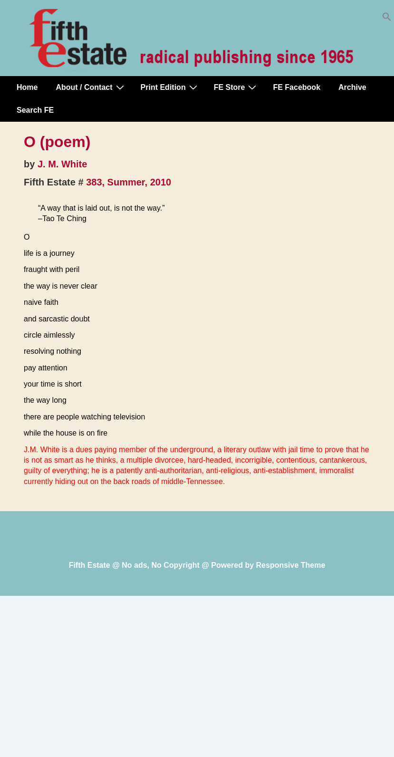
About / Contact (91, 87)
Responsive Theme (291, 565)
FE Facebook (296, 87)
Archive (352, 87)
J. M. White (62, 164)
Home (27, 87)
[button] (387, 19)
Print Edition (170, 87)
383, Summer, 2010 (128, 182)
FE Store (236, 87)
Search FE (35, 110)
